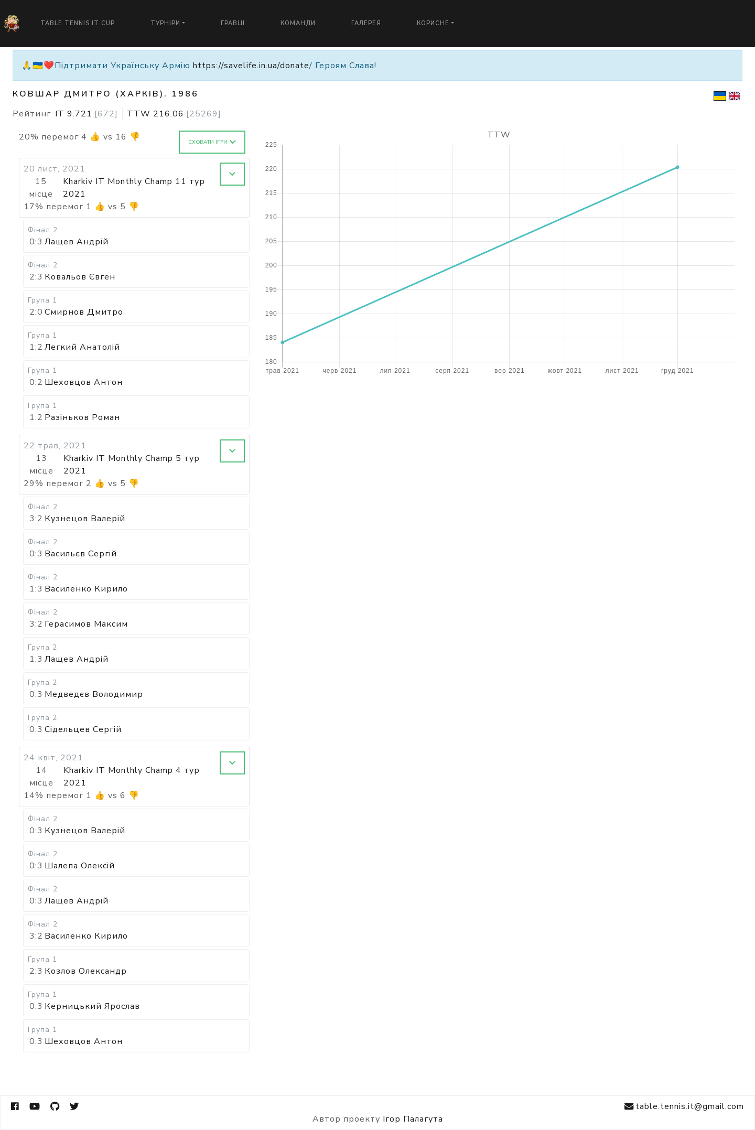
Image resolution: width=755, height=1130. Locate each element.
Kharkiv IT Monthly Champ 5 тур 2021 (131, 465)
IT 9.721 (86, 114)
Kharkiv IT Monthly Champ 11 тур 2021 (134, 188)
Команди (298, 23)
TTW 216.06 (174, 114)
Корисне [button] (433, 23)
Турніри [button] (165, 23)
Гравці (233, 23)
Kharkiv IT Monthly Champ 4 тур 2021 (131, 777)
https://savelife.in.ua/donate (251, 65)
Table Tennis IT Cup (77, 23)
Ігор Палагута (413, 1119)
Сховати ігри (212, 142)
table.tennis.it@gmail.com (684, 1107)
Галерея (366, 23)
